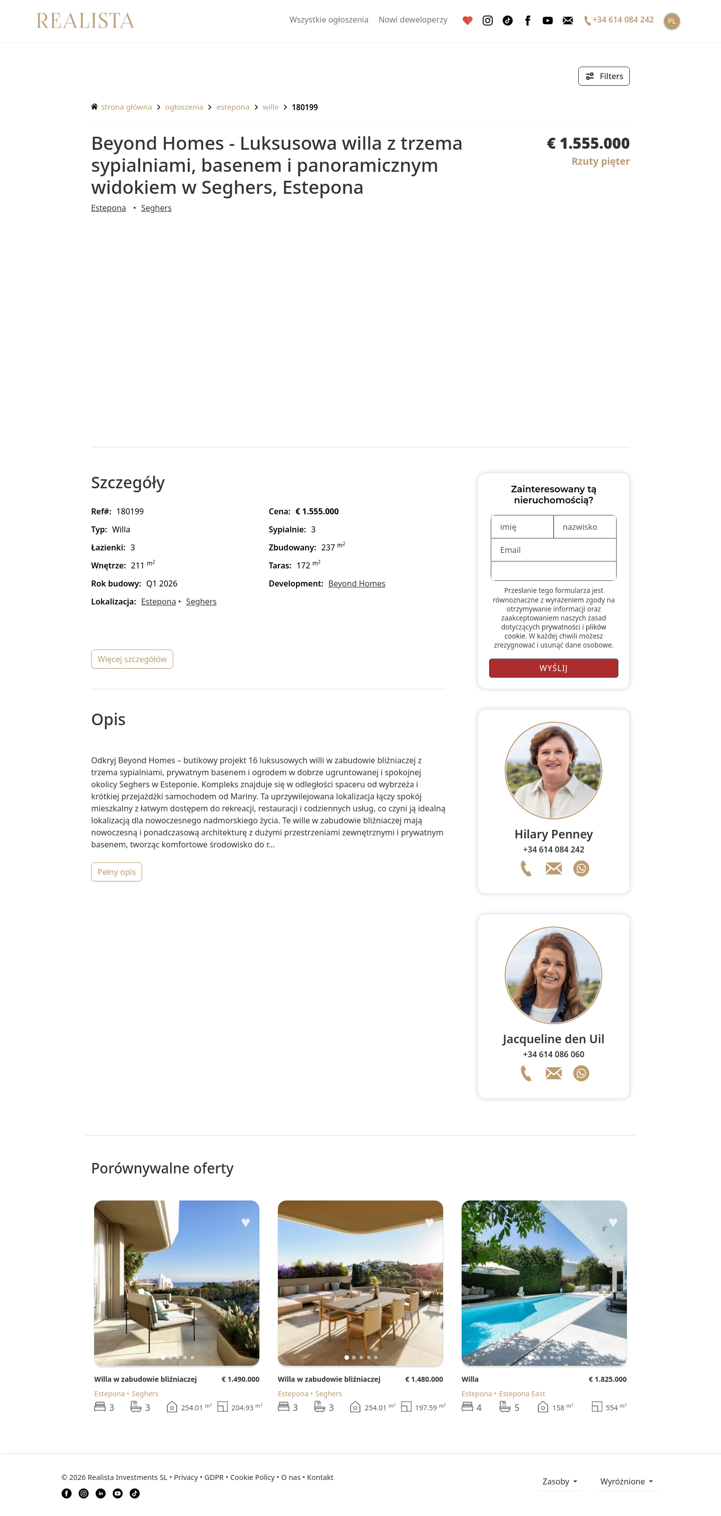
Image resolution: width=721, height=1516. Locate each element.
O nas (290, 1477)
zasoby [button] (557, 1481)
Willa (470, 1379)
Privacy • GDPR (199, 1477)
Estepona (232, 107)
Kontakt (320, 1477)
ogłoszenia (184, 107)
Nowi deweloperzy (413, 19)
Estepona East (522, 1393)
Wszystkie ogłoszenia (329, 19)
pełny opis (117, 871)
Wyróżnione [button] (623, 1481)
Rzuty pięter (601, 161)
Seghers (156, 207)
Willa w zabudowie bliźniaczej (145, 1379)
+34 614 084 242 (553, 849)
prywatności (561, 627)
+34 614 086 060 (553, 1054)
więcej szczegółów (132, 659)
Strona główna (121, 107)
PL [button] (672, 21)
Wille (271, 107)
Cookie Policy (252, 1477)
